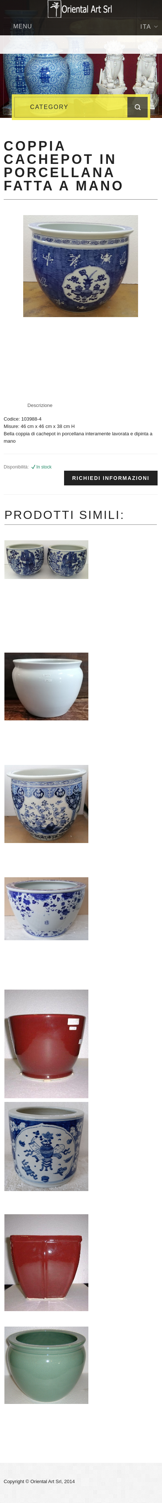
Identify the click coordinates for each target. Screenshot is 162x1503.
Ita (149, 27)
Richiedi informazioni (110, 478)
